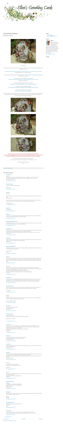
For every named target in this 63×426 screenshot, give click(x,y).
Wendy (7, 352)
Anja (7, 295)
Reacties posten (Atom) (12, 420)
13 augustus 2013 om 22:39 (10, 368)
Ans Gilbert (8, 174)
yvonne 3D (8, 410)
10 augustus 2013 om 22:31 (10, 243)
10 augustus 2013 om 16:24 (10, 189)
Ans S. (7, 362)
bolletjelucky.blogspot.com (11, 221)
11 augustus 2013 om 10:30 (10, 302)
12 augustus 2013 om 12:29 (10, 359)
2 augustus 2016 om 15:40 (10, 414)
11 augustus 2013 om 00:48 (10, 282)
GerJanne (8, 324)
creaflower (8, 277)
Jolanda (7, 305)
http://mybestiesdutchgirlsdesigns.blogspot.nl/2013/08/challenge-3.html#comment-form (21, 71)
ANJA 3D (7, 238)
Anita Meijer (8, 228)
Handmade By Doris (9, 402)
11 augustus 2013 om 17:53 (10, 332)
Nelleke (7, 214)
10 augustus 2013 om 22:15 (10, 234)
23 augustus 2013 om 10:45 (10, 407)
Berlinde (7, 335)
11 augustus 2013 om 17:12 (10, 321)
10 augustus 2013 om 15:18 (10, 180)
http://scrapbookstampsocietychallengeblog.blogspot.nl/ (32, 74)
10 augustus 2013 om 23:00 (10, 253)
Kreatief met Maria (9, 381)
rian (6, 372)
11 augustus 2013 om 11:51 (10, 310)
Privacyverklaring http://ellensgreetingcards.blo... (52, 35)
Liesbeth (7, 344)
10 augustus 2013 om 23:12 (10, 262)
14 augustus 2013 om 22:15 (10, 388)
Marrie (7, 192)
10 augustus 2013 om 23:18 (10, 274)
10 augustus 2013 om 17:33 (10, 204)
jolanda (7, 208)
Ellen (53, 40)
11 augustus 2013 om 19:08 (10, 340)
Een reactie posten (8, 416)
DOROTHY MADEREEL (10, 246)
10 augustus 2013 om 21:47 (10, 218)
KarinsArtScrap (9, 184)
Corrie (7, 266)
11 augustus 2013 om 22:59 (10, 349)
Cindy (7, 256)
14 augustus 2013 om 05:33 (10, 378)
